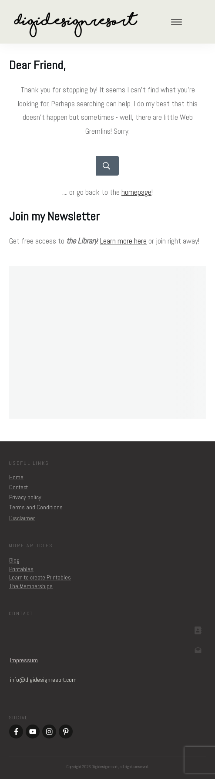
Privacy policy (25, 497)
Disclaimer (22, 518)
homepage (136, 192)
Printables (21, 569)
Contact (18, 487)
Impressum (24, 660)
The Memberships (31, 586)
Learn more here (123, 241)
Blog (14, 560)
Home (16, 477)
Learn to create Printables (40, 577)
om (43, 680)
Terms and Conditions (36, 507)
